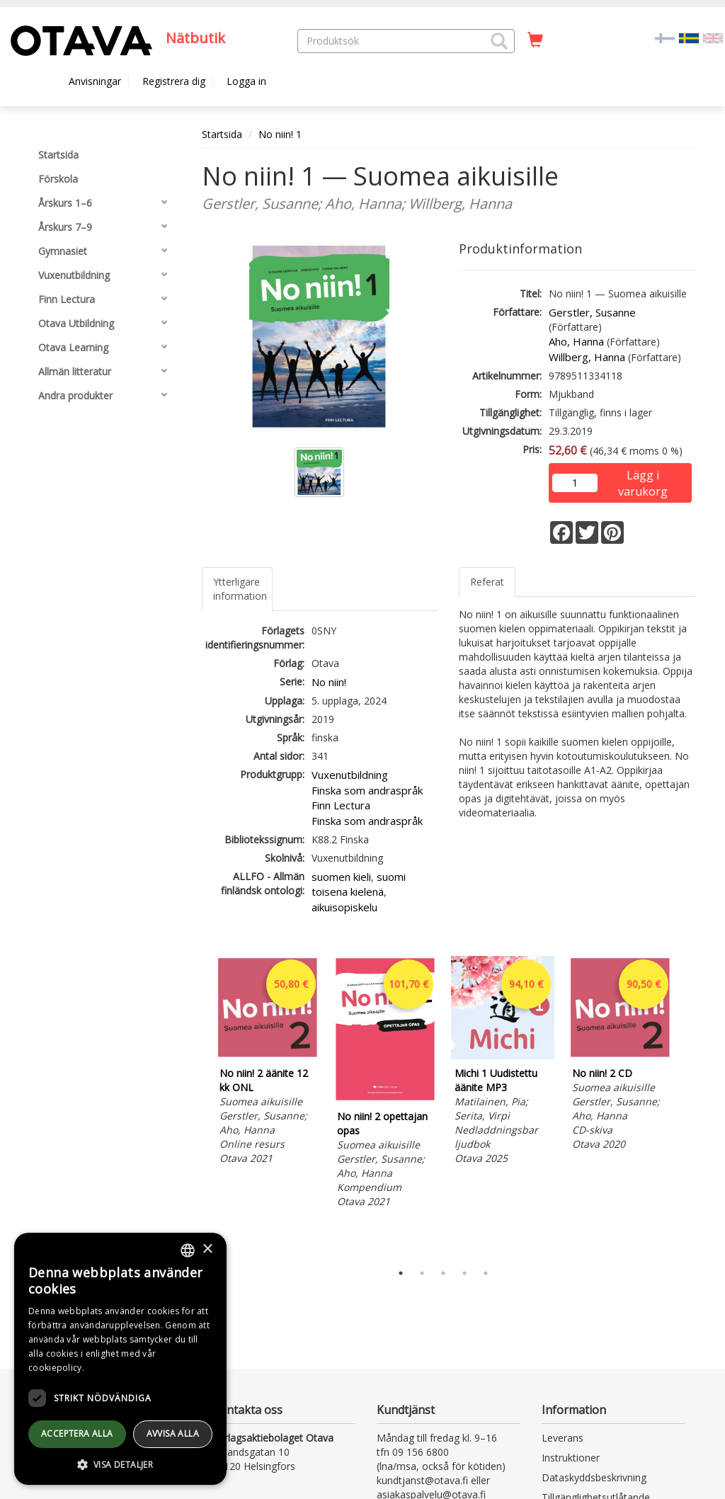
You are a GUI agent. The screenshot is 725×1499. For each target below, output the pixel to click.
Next (688, 1106)
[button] (499, 41)
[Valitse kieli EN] (713, 37)
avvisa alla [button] (173, 1433)
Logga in (246, 81)
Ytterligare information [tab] (240, 589)
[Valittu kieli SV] (689, 37)
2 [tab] (422, 1273)
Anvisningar (95, 81)
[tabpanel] (267, 1062)
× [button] (207, 1249)
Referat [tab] (487, 581)
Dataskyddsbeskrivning (594, 1477)
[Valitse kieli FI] (665, 37)
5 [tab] (486, 1273)
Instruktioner (571, 1457)
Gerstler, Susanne (592, 312)
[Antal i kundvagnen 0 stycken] (535, 40)
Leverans (562, 1437)
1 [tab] (401, 1273)
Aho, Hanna (576, 341)
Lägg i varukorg (643, 476)
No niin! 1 (280, 134)
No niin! (329, 682)
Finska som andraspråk (367, 790)
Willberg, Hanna (587, 357)
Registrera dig (173, 81)
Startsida (222, 134)
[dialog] (120, 1359)
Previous (198, 1106)
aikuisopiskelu (344, 907)
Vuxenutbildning (350, 775)
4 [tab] (464, 1273)
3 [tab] (443, 1273)
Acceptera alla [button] (77, 1433)
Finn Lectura (341, 805)
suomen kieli (341, 877)
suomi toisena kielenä (359, 884)
